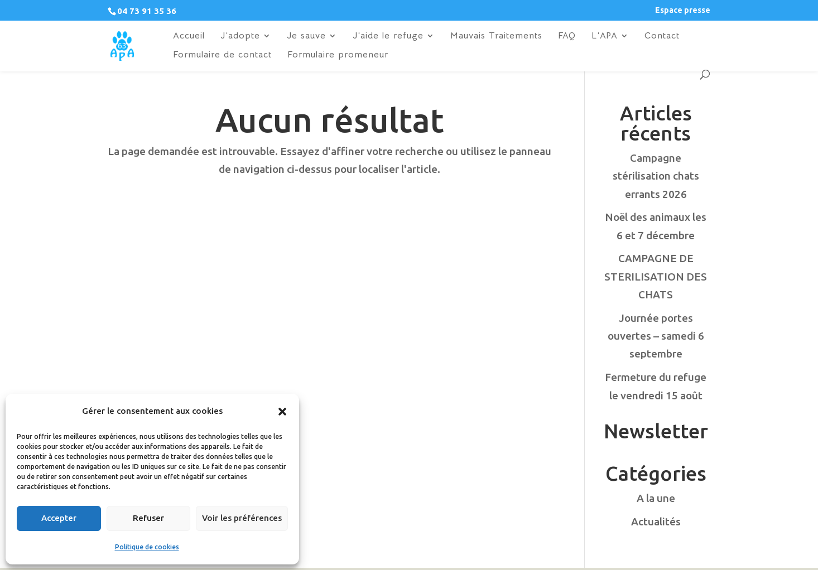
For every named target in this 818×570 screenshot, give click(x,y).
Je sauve (306, 36)
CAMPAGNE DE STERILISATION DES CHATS (655, 276)
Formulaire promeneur (337, 55)
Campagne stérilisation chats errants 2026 (656, 176)
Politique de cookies (147, 546)
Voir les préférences (242, 518)
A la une (656, 498)
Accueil (189, 36)
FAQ (567, 36)
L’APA (604, 36)
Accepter (58, 518)
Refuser (148, 518)
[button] (282, 411)
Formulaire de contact (222, 55)
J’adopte (240, 36)
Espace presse (682, 10)
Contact (662, 36)
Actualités (656, 521)
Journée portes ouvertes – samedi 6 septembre (656, 336)
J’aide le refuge (388, 36)
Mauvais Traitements (496, 36)
